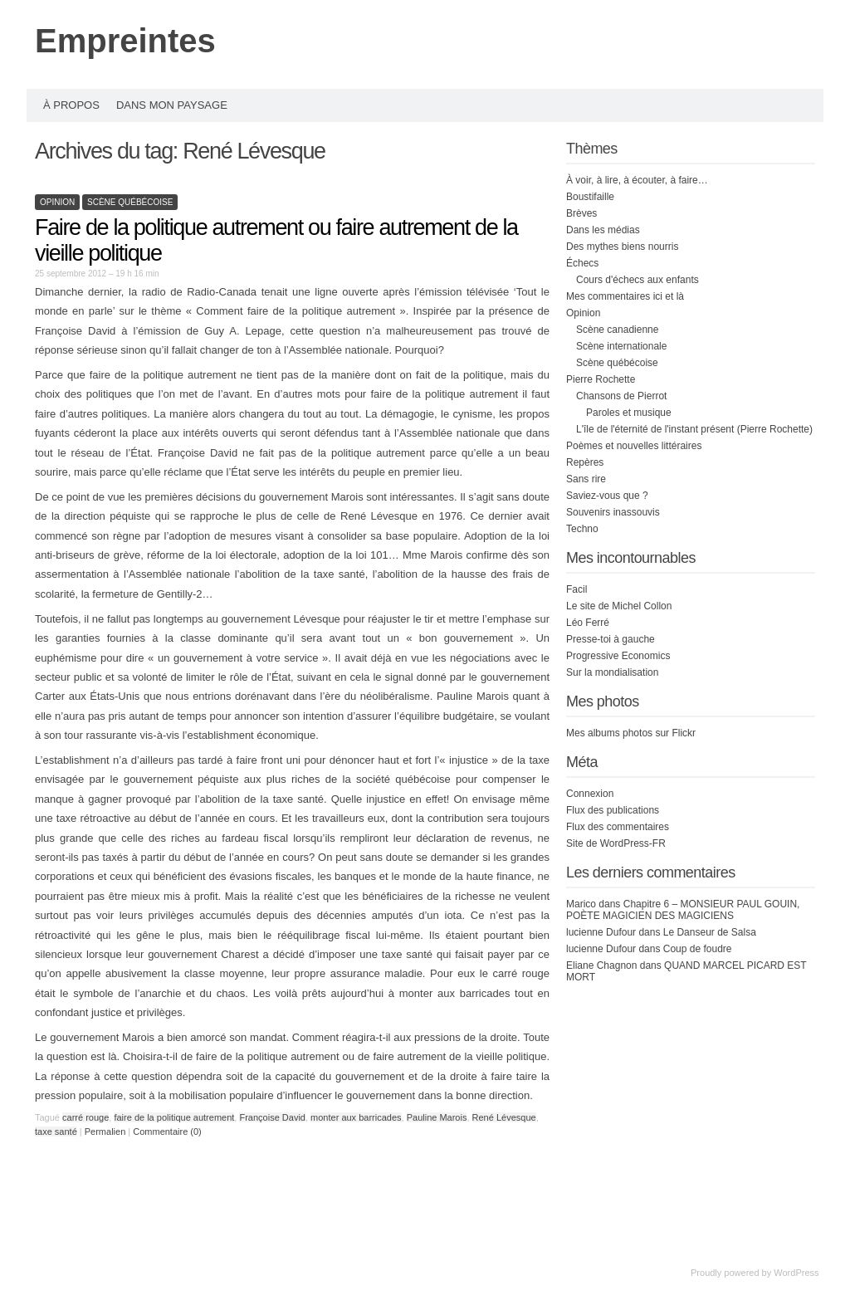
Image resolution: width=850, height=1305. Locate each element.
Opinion (57, 202)
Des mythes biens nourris (622, 246)
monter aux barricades (355, 1117)
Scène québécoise (130, 202)
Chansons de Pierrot (621, 396)
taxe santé (56, 1131)
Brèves (581, 213)
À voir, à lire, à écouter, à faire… (637, 180)
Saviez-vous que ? (607, 495)
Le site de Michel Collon (619, 606)
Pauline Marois (437, 1117)
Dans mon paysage (171, 105)
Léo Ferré (587, 622)
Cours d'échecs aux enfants (637, 280)
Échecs (582, 263)
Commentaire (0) (167, 1131)
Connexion (589, 793)
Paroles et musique (629, 412)
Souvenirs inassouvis (613, 512)
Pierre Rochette (600, 379)
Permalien (107, 1131)
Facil (576, 589)
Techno (582, 529)
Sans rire (586, 479)
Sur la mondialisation (612, 672)
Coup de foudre (697, 949)
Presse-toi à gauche (610, 639)
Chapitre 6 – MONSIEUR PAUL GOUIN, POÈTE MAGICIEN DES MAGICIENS (682, 909)
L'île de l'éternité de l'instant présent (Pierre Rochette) (694, 429)
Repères (584, 462)
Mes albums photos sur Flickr (631, 733)
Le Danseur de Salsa (709, 932)
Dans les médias (603, 230)
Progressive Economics (618, 656)
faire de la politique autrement (174, 1117)
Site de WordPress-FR (616, 843)
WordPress (796, 1273)
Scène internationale (621, 346)
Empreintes (125, 40)
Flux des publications (612, 810)
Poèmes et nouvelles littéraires (633, 446)
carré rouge (85, 1117)
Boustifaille (590, 197)
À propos (71, 105)
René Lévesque (504, 1117)
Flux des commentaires (617, 827)
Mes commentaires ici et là (625, 296)
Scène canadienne (617, 329)
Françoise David (272, 1117)
